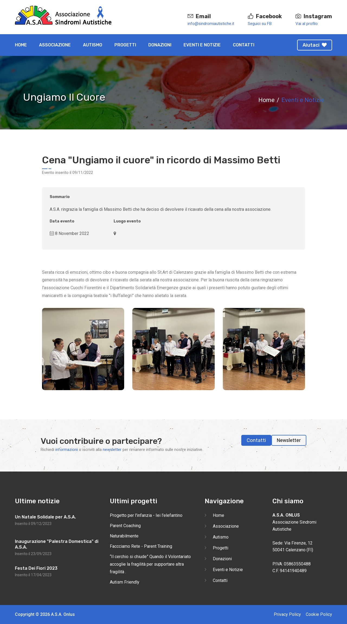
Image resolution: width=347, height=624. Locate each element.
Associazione (55, 44)
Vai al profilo (306, 23)
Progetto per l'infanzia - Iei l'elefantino (146, 515)
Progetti (125, 44)
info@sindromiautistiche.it (211, 23)
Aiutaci (315, 45)
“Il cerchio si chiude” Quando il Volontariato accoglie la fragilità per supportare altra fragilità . (150, 564)
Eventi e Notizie (202, 44)
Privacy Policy (287, 614)
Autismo (92, 44)
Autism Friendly (124, 582)
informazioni (66, 449)
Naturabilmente (124, 536)
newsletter (112, 449)
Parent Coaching (125, 525)
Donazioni (159, 44)
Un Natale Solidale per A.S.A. (45, 517)
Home (21, 44)
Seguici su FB (260, 23)
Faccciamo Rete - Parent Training (141, 546)
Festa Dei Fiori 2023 (36, 568)
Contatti (243, 44)
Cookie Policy (319, 614)
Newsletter (289, 440)
